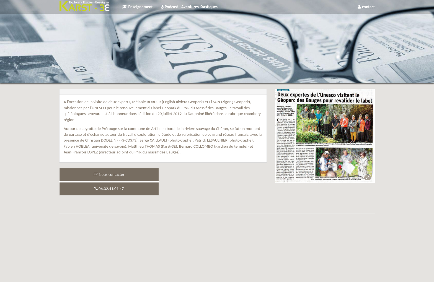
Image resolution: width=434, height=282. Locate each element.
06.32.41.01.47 (109, 188)
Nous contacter (109, 174)
